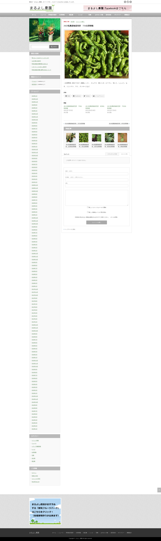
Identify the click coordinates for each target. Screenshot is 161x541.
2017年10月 (35, 295)
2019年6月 (34, 235)
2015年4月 (34, 384)
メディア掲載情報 (36, 446)
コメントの (36, 478)
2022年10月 (35, 119)
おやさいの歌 (99, 15)
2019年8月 (34, 229)
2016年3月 (34, 351)
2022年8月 (34, 125)
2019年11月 (35, 220)
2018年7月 (34, 268)
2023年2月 (34, 107)
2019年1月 (34, 250)
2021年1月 (34, 182)
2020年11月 (35, 188)
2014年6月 (34, 414)
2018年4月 (34, 277)
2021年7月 (34, 164)
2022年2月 (34, 143)
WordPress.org (35, 481)
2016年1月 (34, 357)
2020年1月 (34, 214)
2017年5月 (34, 310)
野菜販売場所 (52, 15)
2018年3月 (34, 280)
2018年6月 (34, 271)
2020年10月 (35, 191)
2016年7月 (34, 339)
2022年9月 (34, 122)
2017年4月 (34, 313)
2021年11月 (35, 152)
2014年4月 (34, 420)
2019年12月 (35, 217)
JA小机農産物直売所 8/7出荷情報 (118, 123)
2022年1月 (34, 146)
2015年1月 (34, 393)
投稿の (35, 475)
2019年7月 (34, 232)
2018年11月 (35, 256)
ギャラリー (117, 15)
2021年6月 (34, 167)
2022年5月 (34, 134)
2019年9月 (34, 226)
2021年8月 (34, 161)
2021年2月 (34, 179)
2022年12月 (35, 113)
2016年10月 (35, 330)
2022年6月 (34, 131)
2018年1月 (34, 286)
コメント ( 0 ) (124, 154)
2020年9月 (34, 194)
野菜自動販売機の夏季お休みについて (41, 69)
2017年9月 (34, 298)
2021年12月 (35, 149)
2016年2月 (34, 354)
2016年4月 (34, 348)
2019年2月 (34, 247)
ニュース (43, 15)
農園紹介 (127, 15)
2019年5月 (34, 238)
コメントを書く (80, 21)
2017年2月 (34, 318)
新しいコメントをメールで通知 (97, 207)
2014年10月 (35, 402)
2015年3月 (34, 387)
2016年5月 (34, 345)
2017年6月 (34, 307)
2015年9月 (34, 369)
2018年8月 (34, 265)
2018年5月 (34, 274)
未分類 (72, 21)
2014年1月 (34, 429)
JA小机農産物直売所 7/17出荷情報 (75, 123)
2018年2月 (34, 283)
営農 (89, 15)
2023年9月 (34, 104)
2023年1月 (34, 110)
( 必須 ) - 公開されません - (74, 177)
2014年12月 (35, 396)
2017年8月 (34, 301)
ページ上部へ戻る (159, 490)
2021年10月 (35, 155)
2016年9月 (34, 333)
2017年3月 (34, 316)
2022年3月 (34, 140)
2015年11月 (35, 363)
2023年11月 (35, 101)
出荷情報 (62, 15)
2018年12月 (35, 253)
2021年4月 (34, 173)
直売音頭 (108, 15)
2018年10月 (35, 259)
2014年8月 (34, 408)
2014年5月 (34, 417)
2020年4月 (34, 206)
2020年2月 (34, 212)
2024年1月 (34, 96)
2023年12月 (35, 99)
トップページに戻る (70, 229)
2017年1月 (34, 321)
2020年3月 (34, 209)
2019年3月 (34, 244)
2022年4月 (34, 137)
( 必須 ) (68, 171)
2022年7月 (34, 128)
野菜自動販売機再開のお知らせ (40, 63)
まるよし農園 (34, 533)
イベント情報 (35, 440)
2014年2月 (34, 425)
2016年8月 (34, 336)
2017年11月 (35, 292)
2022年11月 (35, 116)
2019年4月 (34, 241)
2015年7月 (34, 375)
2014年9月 (34, 405)
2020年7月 (34, 200)
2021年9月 (34, 158)
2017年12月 (35, 289)
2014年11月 (35, 399)
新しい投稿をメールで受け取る (97, 212)
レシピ (80, 15)
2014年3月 (34, 422)
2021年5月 (34, 170)
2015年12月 (35, 360)
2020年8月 (34, 197)
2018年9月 (34, 262)
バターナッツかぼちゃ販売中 (39, 66)
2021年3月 (34, 176)
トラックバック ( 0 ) (112, 154)
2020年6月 (34, 203)
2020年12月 (35, 185)
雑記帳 (71, 15)
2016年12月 (35, 324)
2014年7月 (34, 411)
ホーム (34, 15)
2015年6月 (34, 378)
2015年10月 (35, 366)
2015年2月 (34, 390)
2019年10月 (35, 223)
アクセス (34, 81)
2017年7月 (34, 304)
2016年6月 (34, 342)
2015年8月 (34, 372)
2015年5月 (34, 381)
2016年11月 (35, 327)
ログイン (34, 472)
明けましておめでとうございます (40, 58)
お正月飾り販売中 (36, 61)
